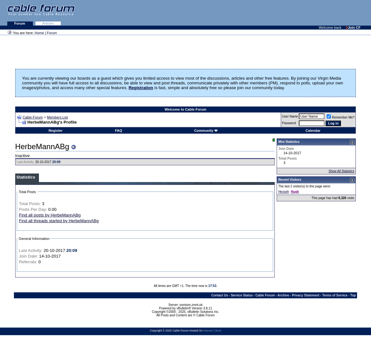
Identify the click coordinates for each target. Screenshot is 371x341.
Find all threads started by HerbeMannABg (59, 220)
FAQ (118, 130)
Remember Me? (341, 117)
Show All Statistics (341, 171)
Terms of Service (335, 295)
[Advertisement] (294, 12)
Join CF (353, 27)
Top (353, 295)
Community (206, 130)
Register (55, 130)
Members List (57, 117)
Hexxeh (283, 191)
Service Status (242, 295)
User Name (290, 116)
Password (289, 123)
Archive (283, 295)
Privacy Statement (305, 295)
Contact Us (219, 295)
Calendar (312, 130)
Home (39, 33)
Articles (48, 23)
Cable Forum (33, 117)
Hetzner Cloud (212, 330)
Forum (20, 23)
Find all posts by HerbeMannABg (50, 215)
